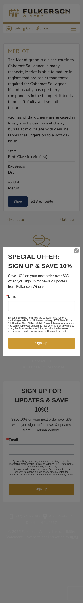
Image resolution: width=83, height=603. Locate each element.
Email (13, 296)
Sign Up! (41, 343)
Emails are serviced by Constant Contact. (44, 331)
